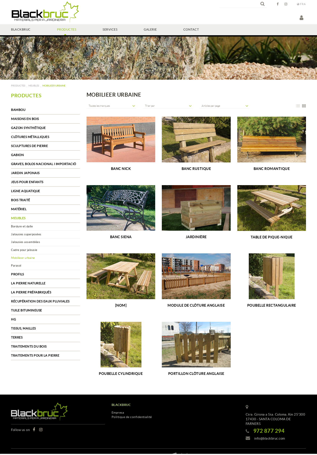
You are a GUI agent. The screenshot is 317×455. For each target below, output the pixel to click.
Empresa (118, 412)
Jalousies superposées (26, 234)
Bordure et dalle (22, 226)
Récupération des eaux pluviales (40, 301)
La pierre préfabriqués (31, 292)
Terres (16, 337)
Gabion (17, 155)
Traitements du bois (29, 346)
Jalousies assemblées (25, 242)
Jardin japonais (25, 173)
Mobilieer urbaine (23, 258)
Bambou (18, 110)
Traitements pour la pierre (35, 355)
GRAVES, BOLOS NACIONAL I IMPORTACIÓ (43, 164)
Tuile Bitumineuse (26, 310)
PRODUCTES (18, 85)
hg (13, 319)
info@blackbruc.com (269, 438)
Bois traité (20, 200)
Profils (17, 274)
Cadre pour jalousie (24, 250)
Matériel (18, 209)
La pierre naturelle (28, 283)
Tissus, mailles (23, 328)
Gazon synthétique (28, 128)
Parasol (16, 265)
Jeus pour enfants (27, 182)
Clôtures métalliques (30, 137)
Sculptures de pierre (29, 146)
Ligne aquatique (25, 191)
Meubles (33, 85)
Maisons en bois (25, 119)
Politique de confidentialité (132, 417)
